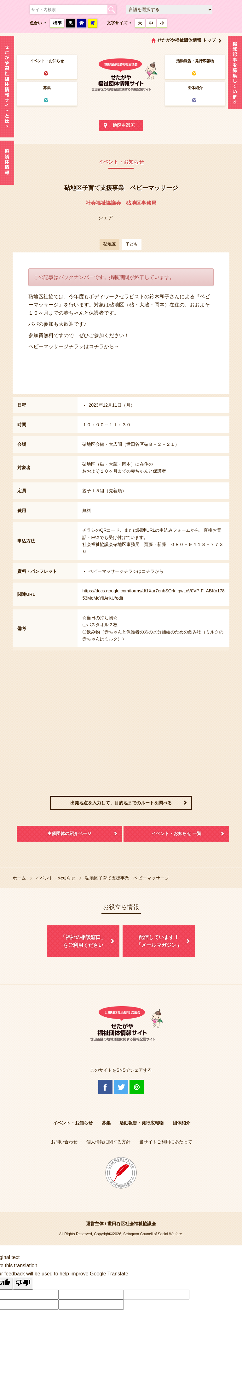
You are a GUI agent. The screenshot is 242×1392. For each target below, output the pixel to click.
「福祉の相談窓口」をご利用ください (83, 941)
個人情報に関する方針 (108, 1141)
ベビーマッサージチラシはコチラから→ (73, 346)
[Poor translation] (23, 1284)
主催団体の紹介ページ (69, 833)
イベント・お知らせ (47, 61)
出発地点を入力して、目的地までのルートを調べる (121, 802)
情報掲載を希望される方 (235, 74)
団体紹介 (195, 88)
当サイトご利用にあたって (165, 1141)
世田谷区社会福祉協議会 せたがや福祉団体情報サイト (121, 74)
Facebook (105, 1087)
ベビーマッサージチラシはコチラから (126, 571)
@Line (137, 1087)
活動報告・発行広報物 (195, 61)
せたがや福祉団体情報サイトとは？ (7, 86)
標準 (57, 23)
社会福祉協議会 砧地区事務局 (121, 203)
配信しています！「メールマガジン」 (159, 941)
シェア (105, 217)
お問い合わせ (64, 1141)
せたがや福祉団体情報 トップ (186, 40)
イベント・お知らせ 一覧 (176, 833)
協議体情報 (7, 163)
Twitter (121, 1087)
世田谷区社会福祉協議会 (131, 1223)
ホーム (19, 878)
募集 (47, 88)
